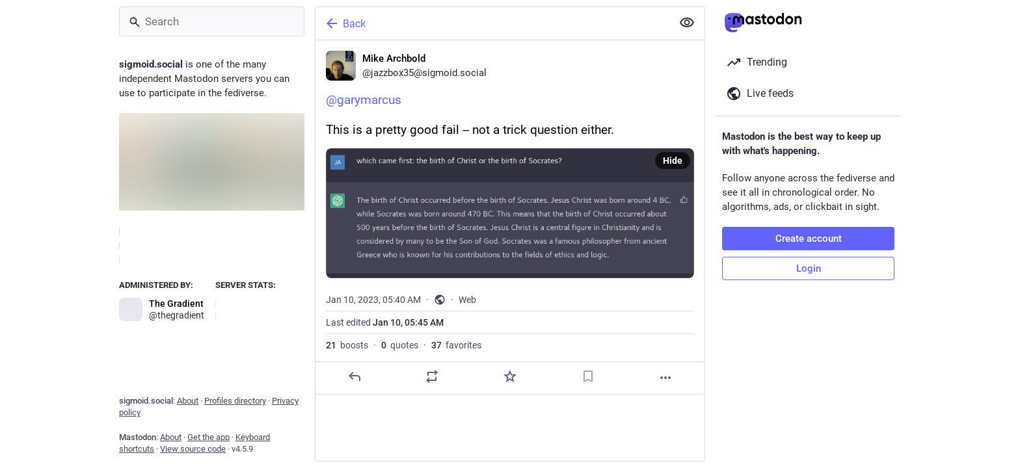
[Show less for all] (687, 22)
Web (467, 299)
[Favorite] (510, 376)
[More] (665, 377)
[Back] (492, 23)
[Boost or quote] (432, 376)
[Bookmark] (588, 376)
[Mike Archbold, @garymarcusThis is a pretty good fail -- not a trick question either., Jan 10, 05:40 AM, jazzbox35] (510, 217)
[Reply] (354, 376)
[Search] (211, 21)
